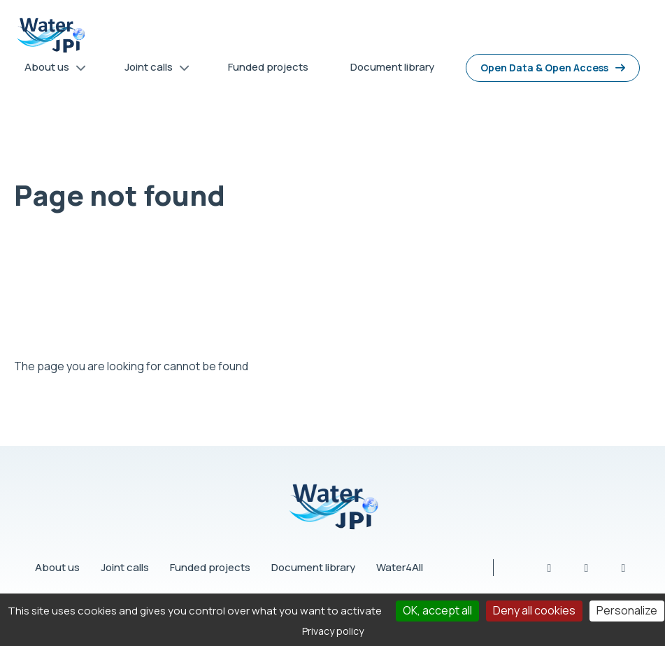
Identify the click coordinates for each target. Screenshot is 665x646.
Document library (313, 567)
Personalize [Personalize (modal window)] (626, 610)
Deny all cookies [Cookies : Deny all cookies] (534, 610)
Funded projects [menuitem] (268, 66)
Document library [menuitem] (392, 66)
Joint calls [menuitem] (152, 69)
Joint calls (125, 567)
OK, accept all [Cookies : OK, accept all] (437, 610)
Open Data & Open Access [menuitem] (544, 67)
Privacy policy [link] (333, 631)
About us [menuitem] (50, 69)
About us (57, 567)
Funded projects (210, 567)
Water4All (399, 567)
